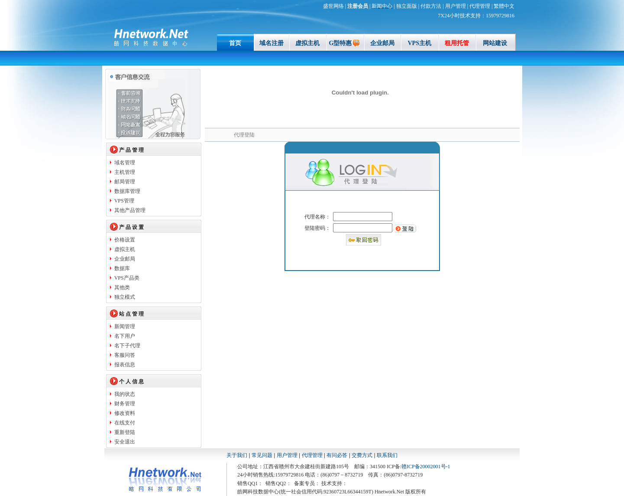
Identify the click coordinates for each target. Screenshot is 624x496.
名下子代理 (127, 346)
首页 (235, 43)
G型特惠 (345, 43)
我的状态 (124, 394)
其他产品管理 (129, 210)
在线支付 (124, 423)
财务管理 (124, 404)
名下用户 (124, 336)
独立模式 (124, 297)
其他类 (122, 287)
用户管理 (287, 455)
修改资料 (124, 413)
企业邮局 (382, 43)
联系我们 (387, 455)
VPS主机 (419, 43)
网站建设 (495, 43)
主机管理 (124, 172)
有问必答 (338, 455)
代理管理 (312, 455)
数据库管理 (127, 191)
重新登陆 (124, 432)
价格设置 (124, 240)
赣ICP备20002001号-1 (425, 466)
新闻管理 (124, 326)
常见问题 (262, 455)
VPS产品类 (126, 278)
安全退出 (124, 442)
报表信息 (124, 365)
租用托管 (457, 43)
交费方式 (362, 455)
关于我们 (236, 455)
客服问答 (124, 355)
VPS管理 (124, 201)
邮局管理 (124, 182)
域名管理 (124, 163)
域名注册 (271, 43)
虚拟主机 (307, 43)
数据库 (122, 268)
